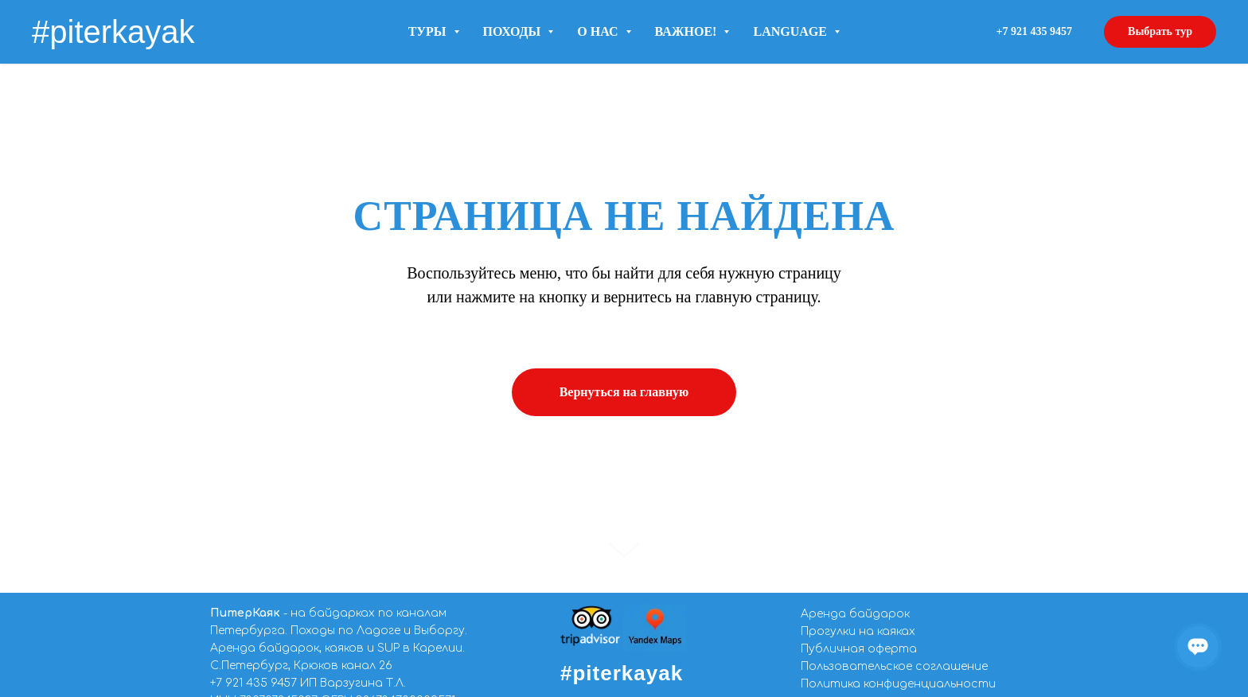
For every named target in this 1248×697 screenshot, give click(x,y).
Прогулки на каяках (858, 631)
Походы (518, 31)
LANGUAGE (796, 31)
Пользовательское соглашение (894, 666)
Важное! (692, 31)
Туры (433, 31)
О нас (603, 31)
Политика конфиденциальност (895, 684)
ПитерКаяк (245, 613)
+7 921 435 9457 (253, 683)
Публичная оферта (859, 649)
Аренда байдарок (855, 614)
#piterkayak (621, 673)
